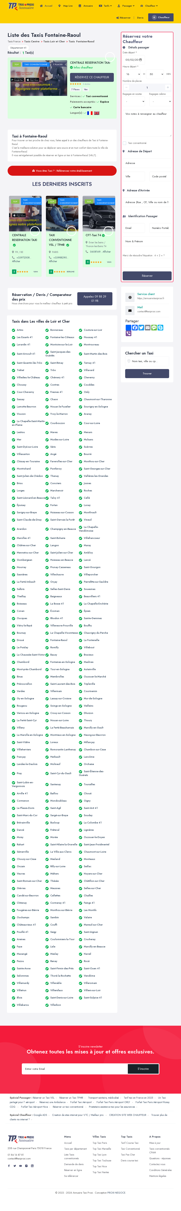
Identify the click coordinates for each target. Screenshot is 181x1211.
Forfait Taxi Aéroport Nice (34, 1107)
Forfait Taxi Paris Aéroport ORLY (114, 1102)
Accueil (46, 6)
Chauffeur (148, 6)
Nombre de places (132, 81)
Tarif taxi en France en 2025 (138, 1097)
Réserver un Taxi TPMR (71, 1097)
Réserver (123, 17)
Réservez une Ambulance (52, 1102)
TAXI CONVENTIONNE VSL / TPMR (60, 240)
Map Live (66, 6)
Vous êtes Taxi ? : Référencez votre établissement (62, 171)
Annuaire (86, 6)
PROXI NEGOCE (116, 1192)
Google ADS (40, 1115)
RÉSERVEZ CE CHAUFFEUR (92, 77)
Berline (70, 271)
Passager (126, 6)
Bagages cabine (157, 94)
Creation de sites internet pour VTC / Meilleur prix (78, 1115)
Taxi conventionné (137, 143)
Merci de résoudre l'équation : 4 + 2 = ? (144, 255)
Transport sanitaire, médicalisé (103, 1097)
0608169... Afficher (100, 251)
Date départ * (130, 52)
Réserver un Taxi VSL (43, 1097)
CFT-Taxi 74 (95, 235)
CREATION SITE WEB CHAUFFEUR (127, 1115)
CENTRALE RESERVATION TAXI (90, 65)
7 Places (75, 89)
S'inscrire (143, 1069)
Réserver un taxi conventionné (68, 1107)
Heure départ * (131, 66)
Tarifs (105, 6)
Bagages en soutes (132, 94)
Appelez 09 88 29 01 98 (94, 299)
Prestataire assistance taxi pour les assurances (112, 1107)
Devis (140, 17)
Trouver (147, 373)
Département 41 (18, 47)
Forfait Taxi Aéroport (81, 1102)
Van (86, 89)
